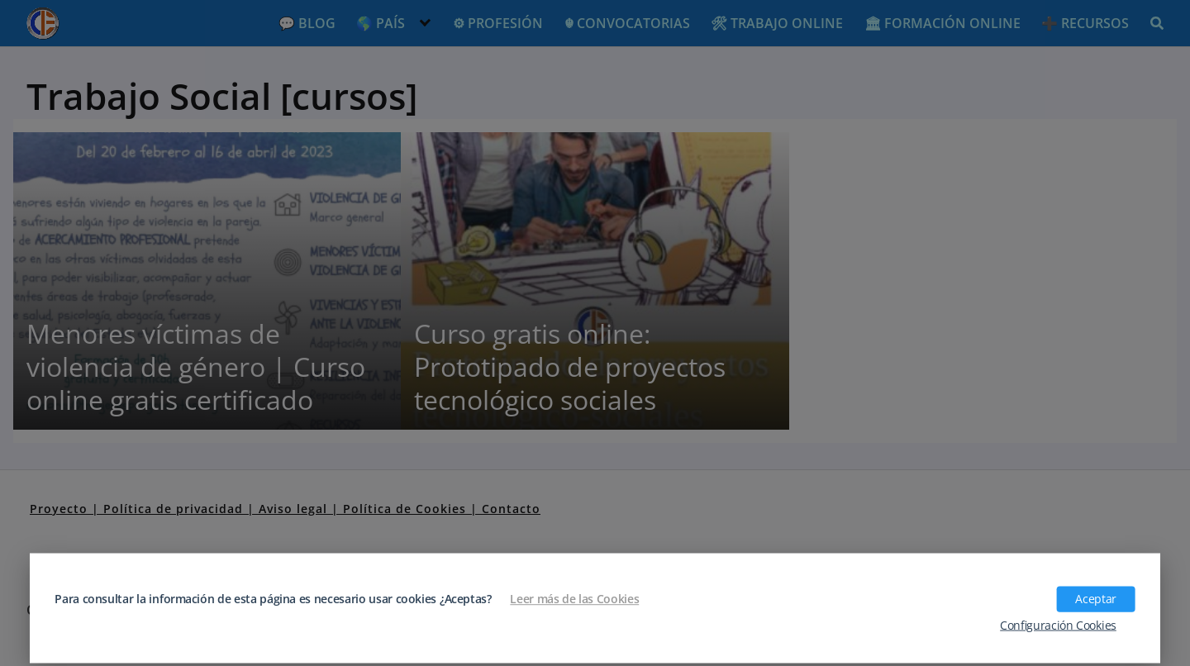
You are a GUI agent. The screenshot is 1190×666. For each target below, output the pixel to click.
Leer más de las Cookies (574, 599)
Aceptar (1095, 599)
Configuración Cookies (1058, 624)
